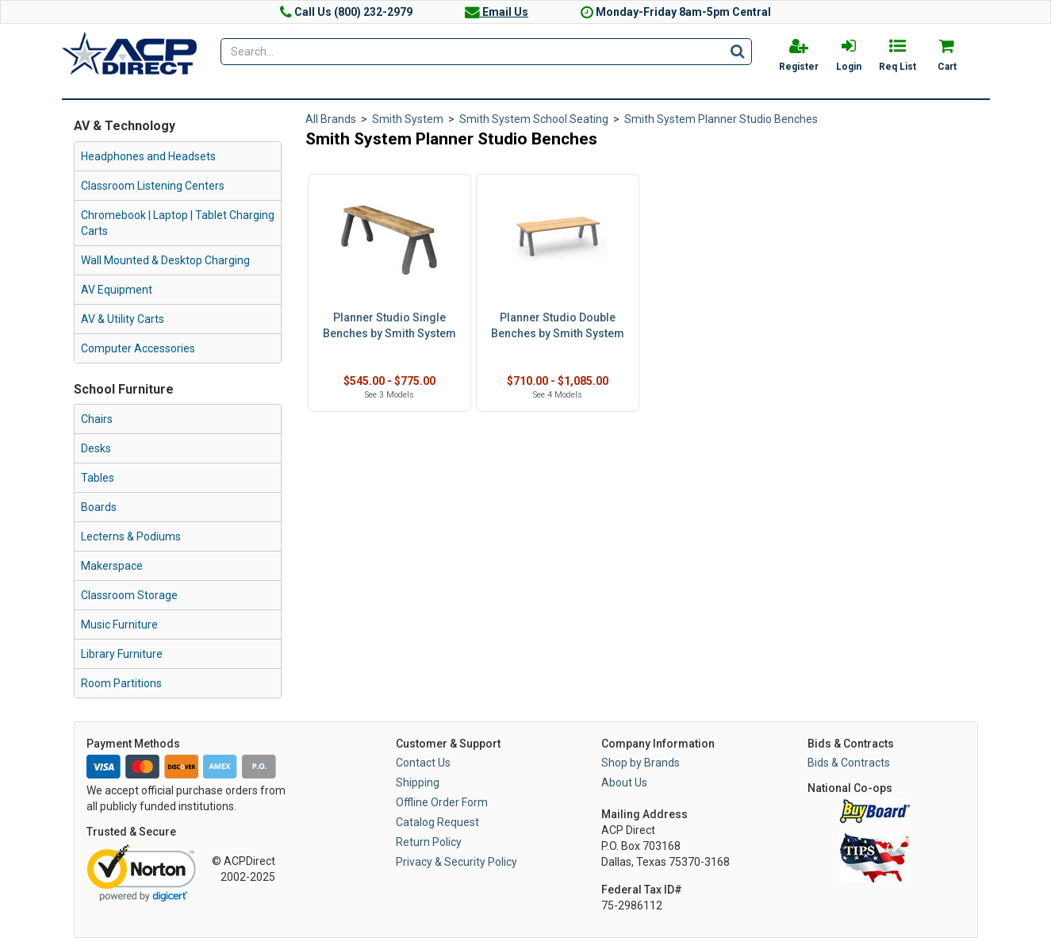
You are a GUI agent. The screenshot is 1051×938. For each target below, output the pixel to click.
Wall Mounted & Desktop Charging (165, 260)
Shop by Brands (640, 762)
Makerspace (112, 565)
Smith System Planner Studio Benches (721, 119)
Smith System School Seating (533, 119)
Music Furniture (119, 624)
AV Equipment (116, 289)
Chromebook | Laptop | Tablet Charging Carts (177, 223)
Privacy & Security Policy (456, 861)
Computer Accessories (138, 348)
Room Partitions (121, 683)
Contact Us (423, 762)
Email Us (496, 12)
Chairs (97, 419)
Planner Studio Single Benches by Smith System (389, 325)
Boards (99, 507)
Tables (97, 477)
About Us (624, 782)
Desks (96, 448)
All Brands (330, 119)
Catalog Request (437, 822)
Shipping (417, 782)
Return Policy (429, 842)
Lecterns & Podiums (131, 536)
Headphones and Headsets (148, 156)
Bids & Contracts (848, 762)
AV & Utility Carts (122, 319)
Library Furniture (122, 654)
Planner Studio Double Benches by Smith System (557, 325)
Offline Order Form (442, 802)
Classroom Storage (129, 595)
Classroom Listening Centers (152, 185)
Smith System (407, 119)
